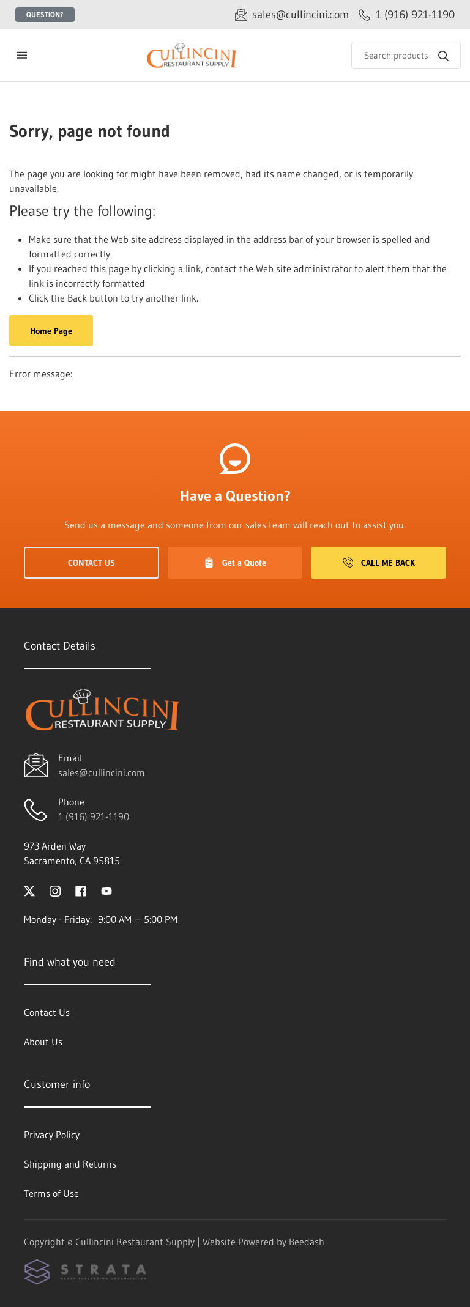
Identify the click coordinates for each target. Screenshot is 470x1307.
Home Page (51, 330)
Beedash (306, 1241)
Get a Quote (235, 562)
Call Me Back (379, 562)
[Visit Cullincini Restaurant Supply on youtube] (106, 890)
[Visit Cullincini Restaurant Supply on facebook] (80, 890)
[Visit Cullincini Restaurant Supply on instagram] (55, 890)
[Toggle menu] (21, 55)
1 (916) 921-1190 (93, 816)
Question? (45, 14)
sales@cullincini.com (101, 772)
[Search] (406, 55)
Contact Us (91, 562)
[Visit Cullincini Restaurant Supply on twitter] (29, 890)
